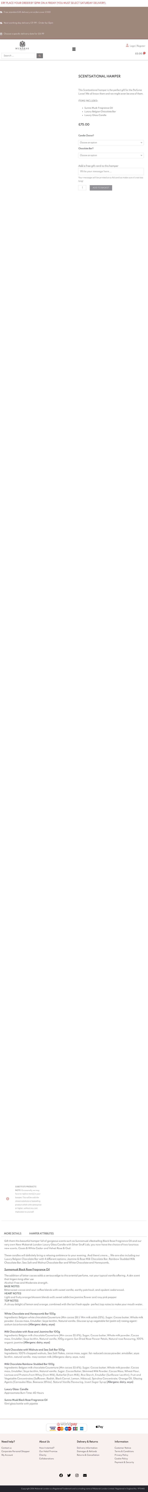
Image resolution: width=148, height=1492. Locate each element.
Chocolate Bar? (86, 149)
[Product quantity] (82, 187)
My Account (7, 1455)
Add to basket (101, 188)
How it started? (46, 1448)
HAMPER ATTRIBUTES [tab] (42, 1234)
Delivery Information (87, 1448)
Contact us (6, 1448)
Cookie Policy (121, 1459)
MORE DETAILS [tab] (13, 1234)
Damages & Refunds (87, 1452)
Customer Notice (123, 1448)
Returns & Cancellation (88, 1455)
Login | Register (137, 46)
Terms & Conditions (124, 1452)
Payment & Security (124, 1462)
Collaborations (46, 1459)
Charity (42, 1455)
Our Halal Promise (48, 1452)
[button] (74, 49)
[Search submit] (40, 55)
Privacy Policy (121, 1455)
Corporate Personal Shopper (15, 1452)
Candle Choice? (86, 136)
